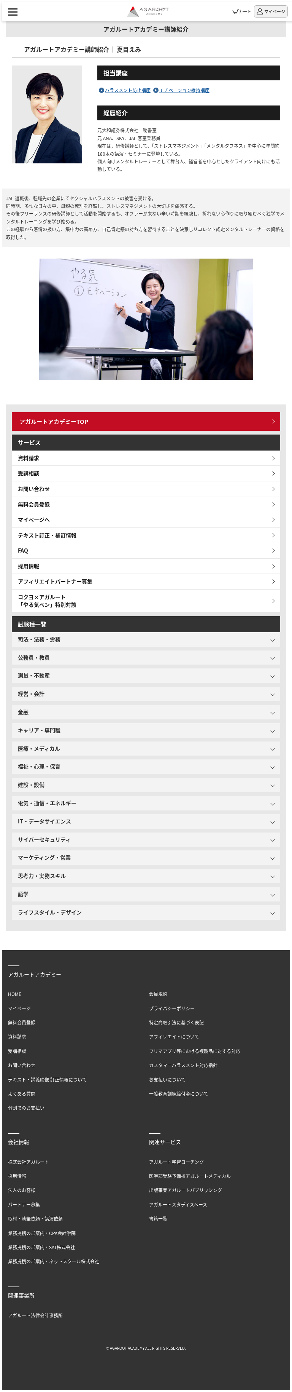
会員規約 (158, 994)
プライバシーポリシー (172, 1008)
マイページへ (34, 519)
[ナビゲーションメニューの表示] (12, 11)
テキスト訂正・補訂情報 (47, 535)
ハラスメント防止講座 (128, 90)
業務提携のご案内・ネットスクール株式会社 (53, 1261)
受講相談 (28, 473)
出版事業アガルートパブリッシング (185, 1190)
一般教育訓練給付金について (178, 1093)
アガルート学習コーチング (176, 1162)
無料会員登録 (34, 504)
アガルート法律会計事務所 (35, 1315)
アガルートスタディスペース (178, 1204)
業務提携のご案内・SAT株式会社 (41, 1247)
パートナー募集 (24, 1204)
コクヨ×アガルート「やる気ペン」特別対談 (47, 600)
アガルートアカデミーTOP (53, 421)
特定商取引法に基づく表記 (176, 1022)
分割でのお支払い (26, 1107)
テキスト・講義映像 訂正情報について (47, 1079)
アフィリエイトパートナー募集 (55, 581)
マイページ (19, 1008)
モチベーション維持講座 (184, 90)
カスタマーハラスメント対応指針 (183, 1065)
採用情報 (28, 566)
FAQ (23, 550)
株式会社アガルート (28, 1162)
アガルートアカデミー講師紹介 (146, 29)
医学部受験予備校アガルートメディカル (190, 1176)
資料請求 (28, 458)
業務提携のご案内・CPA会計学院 (42, 1233)
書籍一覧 (158, 1218)
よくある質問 (21, 1093)
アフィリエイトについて (174, 1036)
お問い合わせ (34, 488)
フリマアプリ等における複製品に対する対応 (194, 1051)
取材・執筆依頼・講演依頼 (35, 1218)
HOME (14, 994)
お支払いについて (167, 1079)
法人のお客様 (21, 1190)
